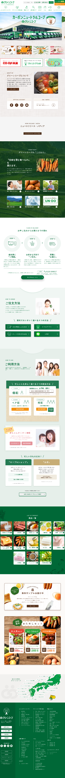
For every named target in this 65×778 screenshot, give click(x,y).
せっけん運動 (38, 719)
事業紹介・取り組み (25, 714)
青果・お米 (52, 723)
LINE (47, 334)
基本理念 (23, 711)
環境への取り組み (39, 717)
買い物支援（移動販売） (40, 731)
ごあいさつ (23, 712)
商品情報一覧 (52, 745)
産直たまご (52, 719)
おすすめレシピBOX (54, 712)
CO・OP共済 (38, 742)
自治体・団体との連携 (39, 730)
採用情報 (51, 2)
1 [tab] (31, 42)
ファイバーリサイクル (39, 759)
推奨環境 (6, 760)
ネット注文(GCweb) (25, 741)
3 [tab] (33, 42)
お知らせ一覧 (52, 742)
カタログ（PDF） (25, 763)
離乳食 (51, 720)
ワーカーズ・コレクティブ (26, 717)
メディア (51, 753)
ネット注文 (59, 1)
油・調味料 (52, 728)
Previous (1, 26)
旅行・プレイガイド (39, 745)
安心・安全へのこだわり (40, 711)
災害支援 (37, 728)
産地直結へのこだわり (39, 714)
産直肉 (51, 717)
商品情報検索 (52, 714)
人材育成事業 (38, 757)
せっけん (51, 730)
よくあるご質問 (37, 2)
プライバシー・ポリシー (6, 757)
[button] (10, 50)
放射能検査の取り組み (39, 725)
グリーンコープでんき (39, 741)
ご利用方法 (23, 750)
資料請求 (6, 738)
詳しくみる (13, 89)
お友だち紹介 (24, 749)
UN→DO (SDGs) (24, 723)
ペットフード (52, 736)
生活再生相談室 (38, 764)
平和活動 (37, 716)
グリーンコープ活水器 (54, 734)
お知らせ (49, 740)
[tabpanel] (32, 26)
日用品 (51, 733)
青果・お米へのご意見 (54, 725)
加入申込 (6, 734)
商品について (50, 708)
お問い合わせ (6, 727)
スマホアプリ (47, 327)
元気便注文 (23, 747)
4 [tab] (34, 42)
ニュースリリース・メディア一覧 (32, 133)
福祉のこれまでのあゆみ (40, 751)
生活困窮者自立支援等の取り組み (40, 767)
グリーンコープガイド (25, 725)
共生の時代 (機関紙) (25, 719)
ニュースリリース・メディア (53, 749)
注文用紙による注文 (25, 744)
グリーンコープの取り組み (38, 708)
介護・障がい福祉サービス (40, 753)
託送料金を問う (38, 723)
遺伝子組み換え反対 (39, 720)
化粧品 (51, 731)
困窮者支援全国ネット (39, 769)
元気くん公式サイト (25, 722)
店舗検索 (23, 752)
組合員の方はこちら (59, 3)
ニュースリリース (53, 752)
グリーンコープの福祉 (39, 749)
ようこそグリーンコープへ (24, 708)
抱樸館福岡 (37, 760)
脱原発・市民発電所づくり (40, 722)
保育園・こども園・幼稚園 (40, 756)
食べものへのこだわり (39, 712)
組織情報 (6, 754)
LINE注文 (23, 742)
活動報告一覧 (52, 744)
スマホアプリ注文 (25, 745)
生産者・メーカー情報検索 (55, 737)
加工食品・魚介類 (53, 726)
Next (63, 26)
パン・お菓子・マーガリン (55, 722)
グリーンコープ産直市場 (40, 744)
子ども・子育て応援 (39, 754)
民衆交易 (37, 726)
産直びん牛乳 (52, 716)
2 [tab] (32, 42)
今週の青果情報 (53, 711)
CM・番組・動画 (24, 720)
